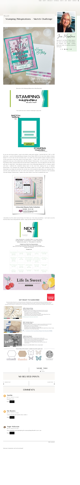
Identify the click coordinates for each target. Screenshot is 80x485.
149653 (44, 271)
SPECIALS (50, 0)
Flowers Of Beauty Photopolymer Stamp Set (29, 253)
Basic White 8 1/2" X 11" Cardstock (13, 265)
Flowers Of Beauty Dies (36, 252)
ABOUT (69, 0)
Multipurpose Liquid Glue (36, 265)
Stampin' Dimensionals (13, 270)
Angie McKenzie (13, 427)
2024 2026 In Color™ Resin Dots (44, 258)
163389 (44, 259)
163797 (21, 267)
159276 (13, 266)
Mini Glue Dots (29, 269)
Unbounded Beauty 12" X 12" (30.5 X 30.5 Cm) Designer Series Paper (29, 259)
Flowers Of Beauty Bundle (21, 252)
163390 (13, 254)
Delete (12, 401)
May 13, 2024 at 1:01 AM (12, 397)
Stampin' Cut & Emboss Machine (44, 270)
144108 (21, 271)
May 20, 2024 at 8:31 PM (12, 428)
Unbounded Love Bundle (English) (44, 252)
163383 (21, 259)
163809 (29, 267)
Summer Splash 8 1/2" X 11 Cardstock (21, 265)
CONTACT (74, 0)
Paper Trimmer (37, 269)
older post (51, 382)
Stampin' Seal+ (44, 264)
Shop (44, 0)
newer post (7, 382)
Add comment (51, 441)
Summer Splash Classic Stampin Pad (29, 265)
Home (40, 0)
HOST (62, 0)
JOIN (66, 0)
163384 (44, 253)
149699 (44, 265)
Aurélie (9, 395)
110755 (36, 266)
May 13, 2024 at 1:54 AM (12, 412)
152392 (36, 270)
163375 (36, 253)
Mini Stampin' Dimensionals (21, 270)
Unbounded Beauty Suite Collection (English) (13, 253)
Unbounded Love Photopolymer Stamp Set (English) (13, 259)
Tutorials (56, 0)
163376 (21, 253)
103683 (29, 270)
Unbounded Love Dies (21, 258)
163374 (29, 254)
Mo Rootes (11, 411)
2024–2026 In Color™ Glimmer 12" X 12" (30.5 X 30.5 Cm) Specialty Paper (36, 259)
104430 (13, 271)
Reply (8, 401)
